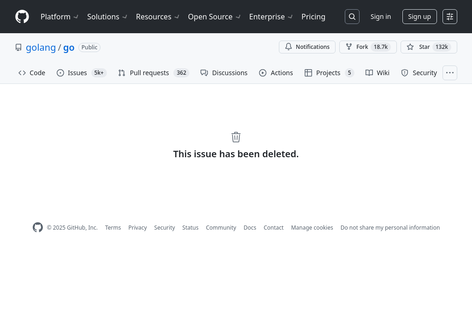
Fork (368, 47)
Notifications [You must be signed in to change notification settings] (307, 47)
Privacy (138, 227)
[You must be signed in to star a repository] (429, 47)
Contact (273, 227)
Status (191, 227)
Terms (113, 227)
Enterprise (271, 17)
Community (221, 227)
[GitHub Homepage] (37, 227)
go (69, 47)
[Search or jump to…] (352, 17)
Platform (60, 17)
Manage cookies (312, 227)
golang (41, 47)
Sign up (419, 16)
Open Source (215, 17)
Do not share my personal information (390, 227)
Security (164, 227)
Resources (158, 17)
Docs (249, 227)
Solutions (108, 17)
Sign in (381, 16)
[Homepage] (22, 16)
